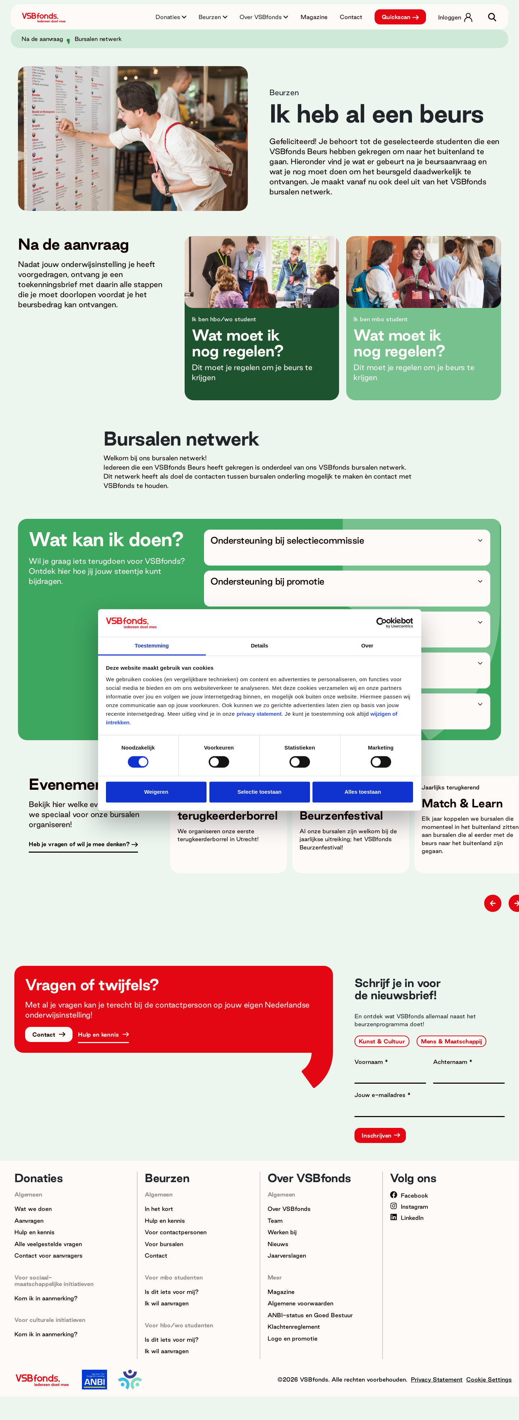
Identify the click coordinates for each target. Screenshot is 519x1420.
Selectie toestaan (259, 792)
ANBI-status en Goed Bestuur (310, 1315)
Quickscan (396, 17)
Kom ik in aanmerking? (46, 1298)
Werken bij (282, 1232)
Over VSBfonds (289, 1208)
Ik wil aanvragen (167, 1303)
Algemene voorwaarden (300, 1303)
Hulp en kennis (99, 1034)
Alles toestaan (362, 792)
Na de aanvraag (42, 39)
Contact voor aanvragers (48, 1255)
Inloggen (449, 17)
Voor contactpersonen (176, 1232)
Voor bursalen (164, 1244)
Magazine (314, 17)
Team (275, 1220)
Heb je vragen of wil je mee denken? (79, 844)
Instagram (409, 1206)
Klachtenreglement (294, 1326)
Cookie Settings (489, 1379)
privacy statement (259, 714)
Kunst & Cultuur (382, 1041)
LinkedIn (406, 1217)
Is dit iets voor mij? (172, 1291)
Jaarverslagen (287, 1255)
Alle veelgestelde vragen (48, 1244)
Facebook (409, 1195)
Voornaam (370, 1062)
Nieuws (278, 1244)
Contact (351, 17)
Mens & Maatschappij (451, 1041)
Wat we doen (33, 1208)
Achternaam (451, 1062)
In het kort (159, 1208)
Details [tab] (259, 645)
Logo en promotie (293, 1338)
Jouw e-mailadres (381, 1095)
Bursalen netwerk (98, 39)
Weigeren (156, 792)
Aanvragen (28, 1220)
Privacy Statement (437, 1379)
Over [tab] (367, 645)
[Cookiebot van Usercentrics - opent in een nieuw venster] (381, 623)
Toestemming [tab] (152, 645)
